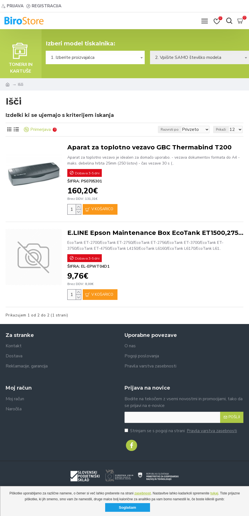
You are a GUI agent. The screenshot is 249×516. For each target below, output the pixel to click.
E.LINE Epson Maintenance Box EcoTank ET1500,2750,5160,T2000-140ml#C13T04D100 (155, 233)
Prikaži (221, 129)
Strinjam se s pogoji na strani (181, 431)
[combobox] (95, 57)
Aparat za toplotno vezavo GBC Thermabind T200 (149, 147)
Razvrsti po (170, 129)
